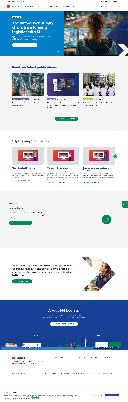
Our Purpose (82, 362)
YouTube (106, 366)
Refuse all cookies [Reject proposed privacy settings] (124, 395)
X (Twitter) (107, 362)
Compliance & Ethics (84, 368)
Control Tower (71, 359)
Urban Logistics (59, 375)
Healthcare (93, 368)
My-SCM (57, 383)
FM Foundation (83, 370)
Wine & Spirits (94, 370)
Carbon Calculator (60, 385)
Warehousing (58, 360)
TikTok (105, 370)
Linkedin (106, 360)
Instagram (106, 368)
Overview (81, 360)
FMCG (92, 360)
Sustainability (82, 366)
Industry (93, 366)
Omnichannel (58, 366)
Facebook (106, 364)
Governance (82, 364)
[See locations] (105, 1)
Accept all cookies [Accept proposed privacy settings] (112, 395)
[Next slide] (58, 51)
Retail (92, 362)
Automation (58, 381)
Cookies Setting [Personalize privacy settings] (97, 395)
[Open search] (116, 1)
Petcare (93, 372)
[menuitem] (28, 7)
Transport (57, 368)
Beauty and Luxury (96, 364)
